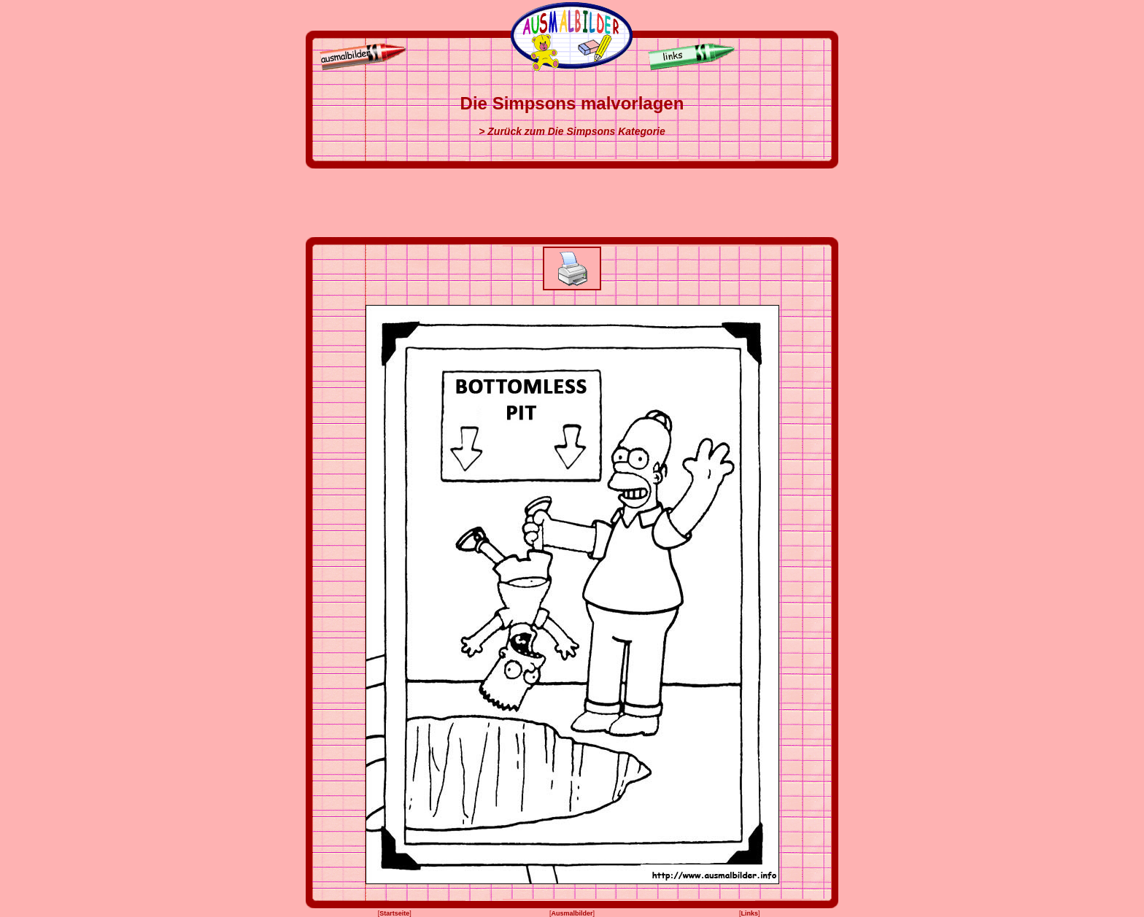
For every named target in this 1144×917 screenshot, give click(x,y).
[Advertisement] (572, 203)
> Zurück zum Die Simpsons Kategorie (572, 131)
